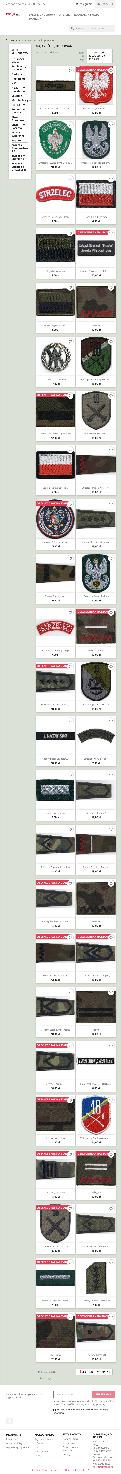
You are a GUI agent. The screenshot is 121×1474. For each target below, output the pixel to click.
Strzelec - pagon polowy (55, 975)
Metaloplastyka (20, 100)
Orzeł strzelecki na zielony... (96, 162)
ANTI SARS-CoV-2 (19, 60)
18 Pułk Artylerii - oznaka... (55, 1246)
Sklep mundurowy (42, 14)
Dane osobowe (70, 1438)
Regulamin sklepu (87, 14)
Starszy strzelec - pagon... (96, 867)
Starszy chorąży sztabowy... (96, 541)
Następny (104, 1372)
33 (92, 1371)
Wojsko (16, 140)
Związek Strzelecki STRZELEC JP (19, 167)
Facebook (9, 1421)
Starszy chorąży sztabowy (96, 1300)
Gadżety (17, 74)
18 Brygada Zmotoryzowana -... (96, 379)
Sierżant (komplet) (96, 812)
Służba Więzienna (18, 134)
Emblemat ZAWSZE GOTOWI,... (96, 1083)
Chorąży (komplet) (96, 1354)
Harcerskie (18, 78)
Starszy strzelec (96, 650)
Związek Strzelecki (18, 157)
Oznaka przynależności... (96, 108)
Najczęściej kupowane (17, 1447)
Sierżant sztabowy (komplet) (55, 1029)
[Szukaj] (92, 28)
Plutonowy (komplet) (55, 1192)
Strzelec (96, 325)
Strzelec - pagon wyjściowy (96, 487)
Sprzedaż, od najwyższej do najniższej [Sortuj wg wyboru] (99, 56)
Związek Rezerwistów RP (20, 148)
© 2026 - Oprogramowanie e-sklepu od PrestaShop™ (60, 1469)
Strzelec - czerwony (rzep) (55, 216)
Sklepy (38, 1455)
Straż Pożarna (17, 126)
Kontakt (35, 19)
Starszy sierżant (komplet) (55, 921)
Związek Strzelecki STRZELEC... (96, 271)
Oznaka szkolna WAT (55, 379)
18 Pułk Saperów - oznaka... (96, 704)
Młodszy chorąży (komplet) (55, 867)
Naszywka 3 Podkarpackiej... (55, 541)
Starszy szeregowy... (55, 596)
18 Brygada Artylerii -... (96, 433)
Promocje (11, 1439)
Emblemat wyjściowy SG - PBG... (55, 162)
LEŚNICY (17, 95)
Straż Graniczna (18, 118)
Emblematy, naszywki (19, 68)
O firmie (64, 14)
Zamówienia (69, 1442)
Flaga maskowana (55, 271)
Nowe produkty (14, 1443)
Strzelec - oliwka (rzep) (96, 758)
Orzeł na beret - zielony (96, 596)
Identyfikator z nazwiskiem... (55, 108)
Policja (16, 104)
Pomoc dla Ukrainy (18, 111)
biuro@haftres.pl (103, 1466)
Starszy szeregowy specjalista (55, 433)
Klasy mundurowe (19, 89)
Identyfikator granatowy (55, 758)
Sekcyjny (96, 1192)
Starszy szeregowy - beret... (55, 1300)
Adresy (66, 1454)
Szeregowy (55, 1354)
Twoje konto (72, 1434)
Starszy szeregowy (55, 1138)
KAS (14, 83)
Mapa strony (41, 1451)
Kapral (96, 1029)
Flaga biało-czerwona (96, 216)
